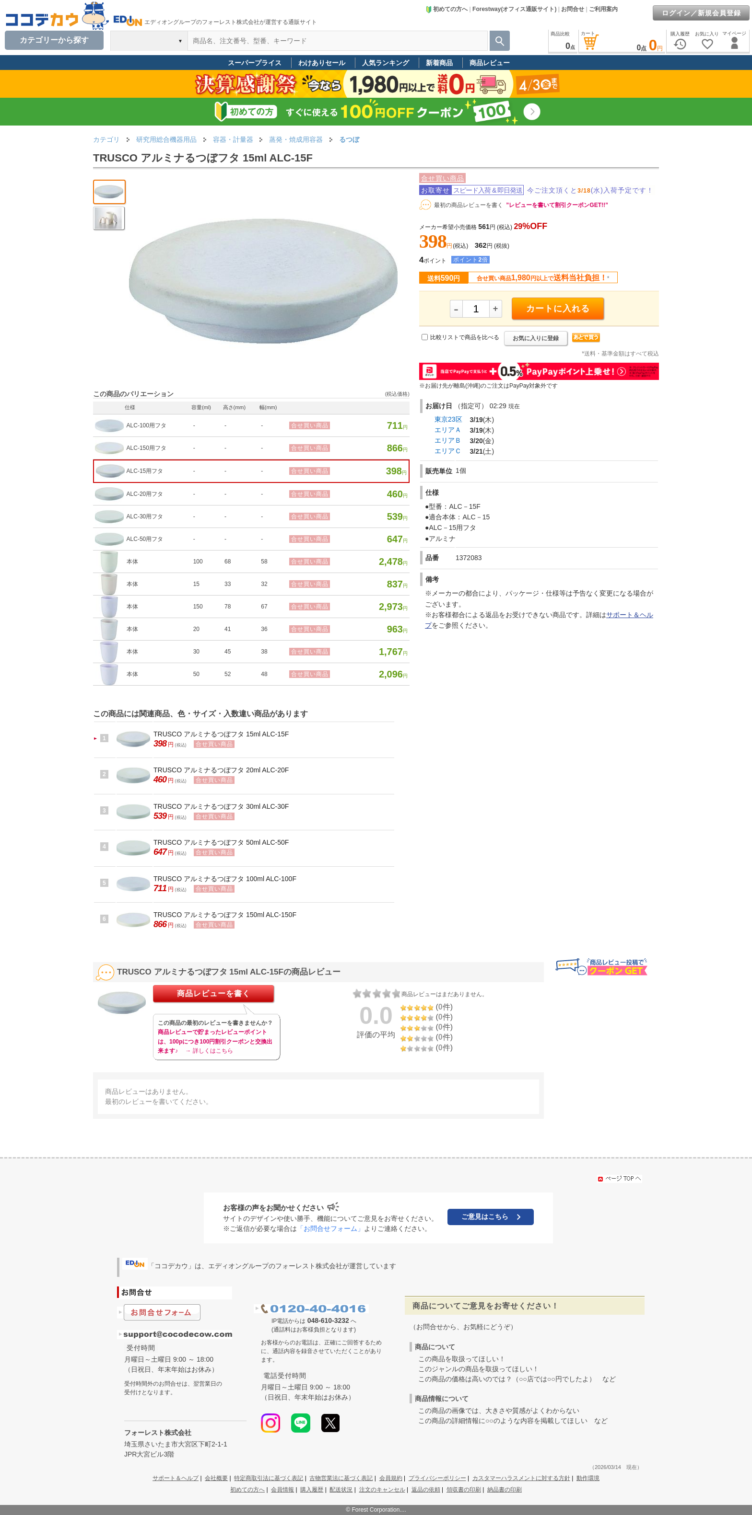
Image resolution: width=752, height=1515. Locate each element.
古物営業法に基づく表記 (341, 1478)
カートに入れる (558, 308)
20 (196, 629)
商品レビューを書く (213, 993)
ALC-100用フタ (146, 425)
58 (264, 561)
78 (227, 606)
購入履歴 (311, 1489)
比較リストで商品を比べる (464, 337)
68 (227, 561)
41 (227, 629)
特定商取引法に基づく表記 (268, 1478)
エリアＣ (448, 451)
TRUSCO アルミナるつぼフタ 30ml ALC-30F (221, 806)
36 (264, 629)
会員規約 (390, 1478)
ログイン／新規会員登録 (701, 13)
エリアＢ (448, 440)
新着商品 (439, 63)
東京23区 (448, 419)
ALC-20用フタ (145, 494)
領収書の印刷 (463, 1489)
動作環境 (587, 1478)
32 (264, 584)
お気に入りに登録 (536, 338)
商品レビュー (490, 63)
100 (198, 561)
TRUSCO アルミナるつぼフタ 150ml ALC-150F (224, 914)
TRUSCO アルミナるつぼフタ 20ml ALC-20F (221, 770)
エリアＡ (448, 430)
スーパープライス (255, 63)
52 (227, 674)
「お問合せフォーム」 (330, 1228)
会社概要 (216, 1478)
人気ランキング (385, 63)
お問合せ (572, 9)
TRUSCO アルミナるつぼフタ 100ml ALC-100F (224, 879)
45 (227, 651)
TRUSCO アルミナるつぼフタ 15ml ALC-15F (221, 734)
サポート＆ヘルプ (176, 1478)
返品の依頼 (425, 1489)
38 (264, 651)
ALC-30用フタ (145, 516)
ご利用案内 (603, 9)
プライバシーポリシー (437, 1478)
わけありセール (321, 63)
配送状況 (340, 1489)
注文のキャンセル (382, 1489)
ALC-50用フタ (145, 539)
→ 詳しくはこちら (209, 1050)
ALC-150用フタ (146, 448)
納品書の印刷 (504, 1489)
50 (196, 674)
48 (264, 674)
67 (264, 606)
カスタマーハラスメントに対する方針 (521, 1478)
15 (196, 584)
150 (198, 606)
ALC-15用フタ (145, 471)
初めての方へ (446, 9)
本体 (132, 561)
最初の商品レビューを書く (468, 205)
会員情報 (282, 1489)
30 (196, 651)
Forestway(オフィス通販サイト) (514, 9)
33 (227, 584)
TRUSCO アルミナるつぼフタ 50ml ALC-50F (221, 842)
